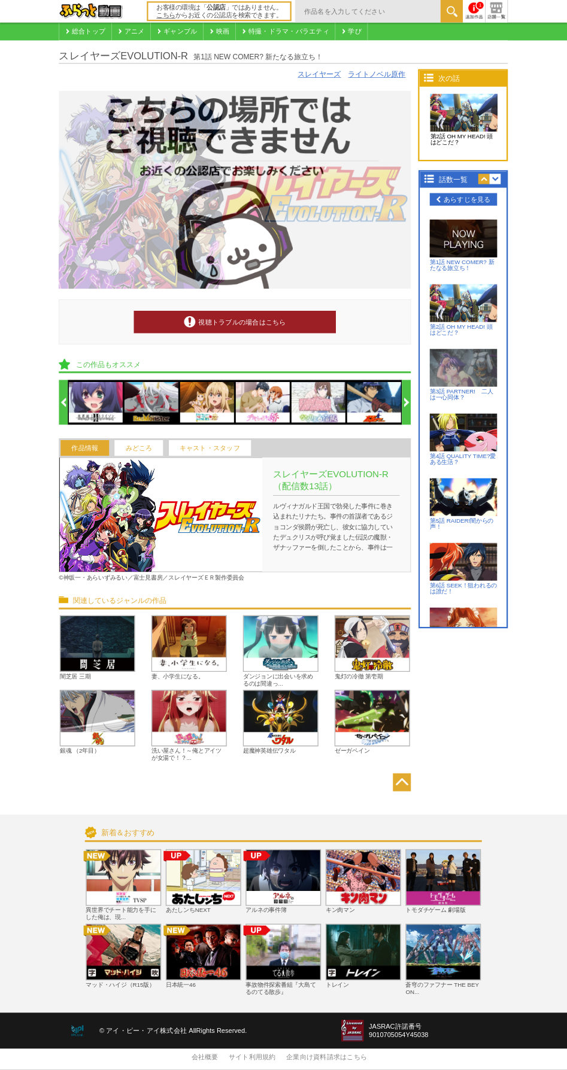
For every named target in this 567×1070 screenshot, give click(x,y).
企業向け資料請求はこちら (326, 1057)
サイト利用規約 (252, 1057)
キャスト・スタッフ (210, 447)
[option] (96, 403)
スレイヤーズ (319, 74)
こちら (165, 15)
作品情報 (84, 447)
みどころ (139, 447)
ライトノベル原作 (376, 74)
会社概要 (205, 1057)
